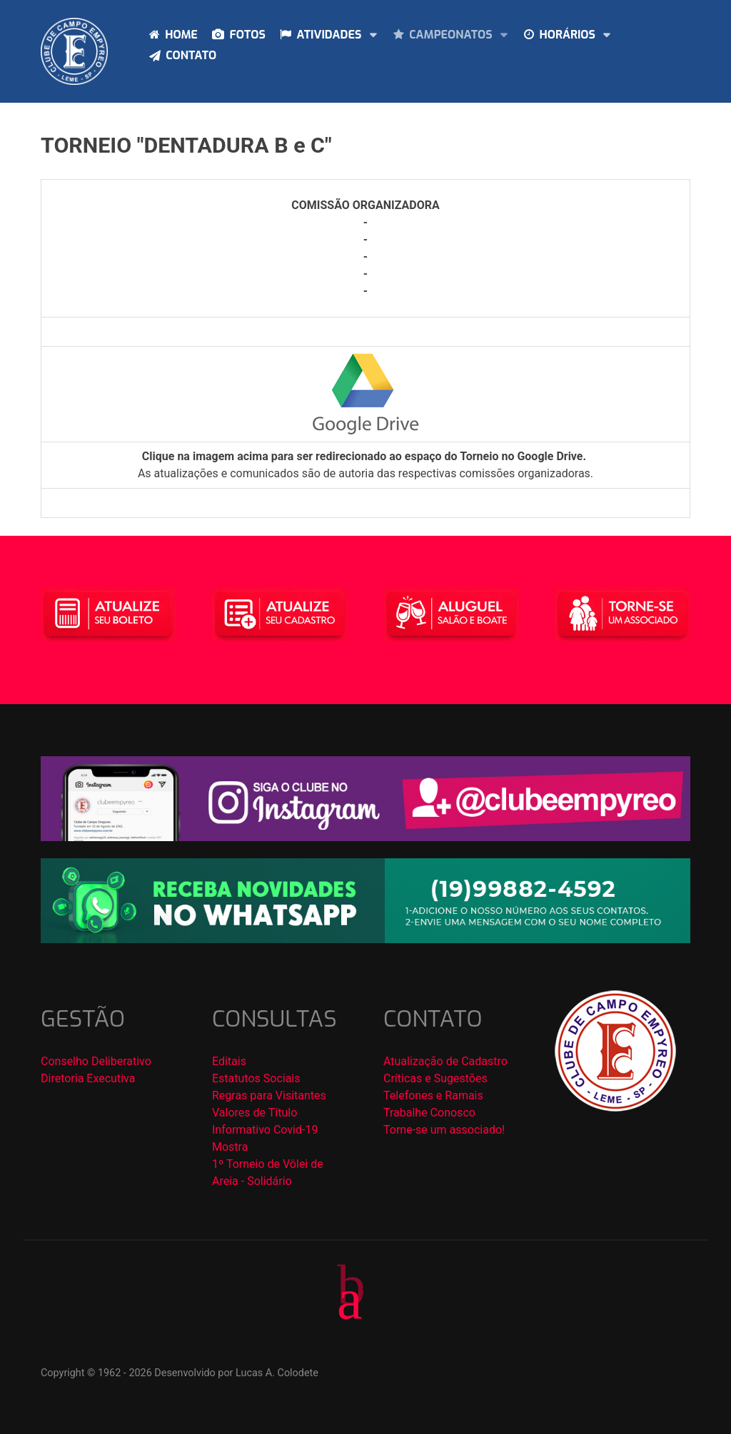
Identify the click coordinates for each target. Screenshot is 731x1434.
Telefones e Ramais (433, 1095)
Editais (229, 1061)
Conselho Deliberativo (96, 1061)
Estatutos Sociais (256, 1078)
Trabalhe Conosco (429, 1112)
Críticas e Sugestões (435, 1078)
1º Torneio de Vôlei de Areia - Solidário (267, 1172)
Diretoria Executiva (88, 1078)
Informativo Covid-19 (265, 1129)
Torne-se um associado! (444, 1129)
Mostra (230, 1147)
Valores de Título (254, 1112)
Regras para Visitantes (269, 1095)
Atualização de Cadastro (445, 1061)
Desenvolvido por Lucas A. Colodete (236, 1373)
